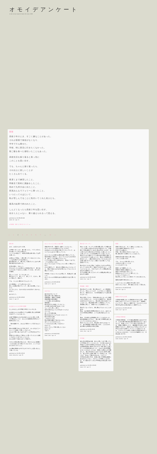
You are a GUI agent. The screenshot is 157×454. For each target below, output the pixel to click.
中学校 (82, 338)
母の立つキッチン (24, 224)
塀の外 (11, 243)
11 (50, 235)
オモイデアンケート (44, 9)
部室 (11, 132)
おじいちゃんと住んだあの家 (54, 243)
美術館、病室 (14, 224)
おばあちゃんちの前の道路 (17, 306)
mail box (47, 291)
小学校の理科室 (120, 317)
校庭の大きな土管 (121, 296)
